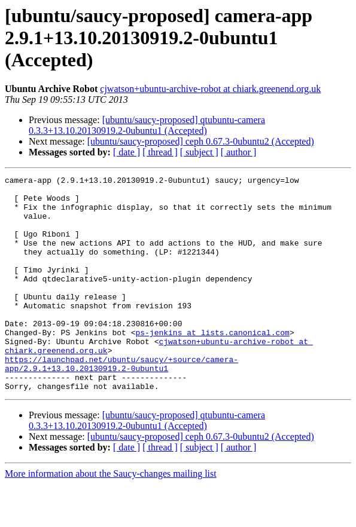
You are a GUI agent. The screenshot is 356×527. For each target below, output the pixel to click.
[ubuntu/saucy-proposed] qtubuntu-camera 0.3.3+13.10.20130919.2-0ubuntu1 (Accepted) (147, 125)
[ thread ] (160, 152)
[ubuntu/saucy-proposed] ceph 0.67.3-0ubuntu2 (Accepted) (200, 141)
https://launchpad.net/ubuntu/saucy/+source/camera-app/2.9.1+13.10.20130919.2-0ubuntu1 (121, 402)
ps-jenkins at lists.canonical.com (212, 364)
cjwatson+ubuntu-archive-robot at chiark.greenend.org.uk (210, 89)
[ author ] (239, 152)
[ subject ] (199, 152)
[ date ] (126, 152)
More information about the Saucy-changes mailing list (111, 516)
